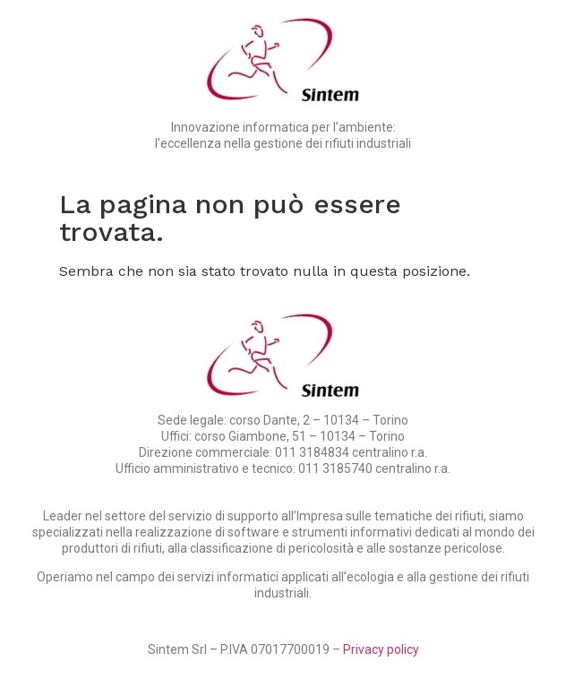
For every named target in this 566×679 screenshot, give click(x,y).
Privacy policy (381, 649)
